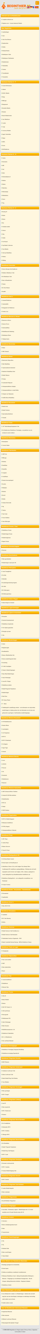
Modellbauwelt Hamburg (8, 331)
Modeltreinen (5, 62)
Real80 (4, 291)
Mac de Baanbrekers (7, 280)
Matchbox (4, 188)
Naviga (4, 379)
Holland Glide (5, 1248)
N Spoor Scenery (6, 884)
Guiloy (4, 158)
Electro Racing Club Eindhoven (9, 269)
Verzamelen (5, 76)
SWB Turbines (5, 810)
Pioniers (4, 1114)
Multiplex (4, 487)
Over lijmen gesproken (7, 627)
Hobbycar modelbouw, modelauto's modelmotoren (14, 1272)
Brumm (4, 111)
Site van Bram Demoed (7, 1040)
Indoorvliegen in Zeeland (8, 602)
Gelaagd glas (5, 950)
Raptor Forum (5, 541)
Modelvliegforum (6, 537)
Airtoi (3, 644)
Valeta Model (5, 1256)
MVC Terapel (5, 1094)
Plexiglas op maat (6, 631)
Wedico (4, 256)
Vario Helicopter (6, 521)
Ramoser (4, 782)
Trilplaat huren (5, 339)
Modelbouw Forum (6, 530)
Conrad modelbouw (7, 979)
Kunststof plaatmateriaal (8, 620)
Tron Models (5, 249)
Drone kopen (5, 1268)
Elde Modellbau (6, 364)
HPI (3, 165)
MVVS (4, 736)
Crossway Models (6, 130)
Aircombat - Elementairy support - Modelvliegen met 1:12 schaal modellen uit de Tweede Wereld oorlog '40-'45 (17, 1211)
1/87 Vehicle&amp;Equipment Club (10, 426)
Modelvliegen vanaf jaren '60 (9, 562)
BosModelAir (5, 651)
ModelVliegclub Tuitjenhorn (9, 688)
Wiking (4, 260)
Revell (3, 495)
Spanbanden (5, 897)
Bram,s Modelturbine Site (8, 655)
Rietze (3, 219)
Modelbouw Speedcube (7, 624)
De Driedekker (5, 1143)
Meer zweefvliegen (6, 1252)
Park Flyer (4, 696)
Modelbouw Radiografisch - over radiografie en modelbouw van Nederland (17, 879)
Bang (3, 96)
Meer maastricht (6, 1107)
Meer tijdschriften (6, 967)
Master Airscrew (6, 846)
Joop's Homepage (6, 677)
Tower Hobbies (5, 517)
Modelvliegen (5, 692)
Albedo (4, 89)
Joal (3, 169)
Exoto (3, 145)
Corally (4, 123)
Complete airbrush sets (7, 19)
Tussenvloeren (5, 1232)
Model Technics (6, 410)
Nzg (3, 203)
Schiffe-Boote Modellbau (8, 397)
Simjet (3, 806)
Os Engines (5, 744)
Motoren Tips (5, 987)
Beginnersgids (5, 647)
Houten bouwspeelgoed (7, 480)
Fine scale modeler (6, 959)
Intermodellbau (5, 327)
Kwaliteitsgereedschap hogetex (9, 582)
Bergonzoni (5, 104)
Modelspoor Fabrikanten (8, 58)
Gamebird (4, 914)
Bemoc (4, 1003)
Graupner (4, 472)
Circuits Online (5, 445)
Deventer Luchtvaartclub (8, 1163)
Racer (3, 970)
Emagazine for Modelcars (8, 307)
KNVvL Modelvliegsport (8, 819)
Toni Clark (4, 514)
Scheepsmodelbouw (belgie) (9, 386)
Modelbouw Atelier (6, 1285)
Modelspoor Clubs (6, 54)
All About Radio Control (8, 859)
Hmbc (3, 347)
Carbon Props (5, 842)
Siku (3, 234)
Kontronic (4, 775)
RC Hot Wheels (6, 287)
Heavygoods (5, 1014)
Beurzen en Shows (6, 320)
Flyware (4, 767)
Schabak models (6, 226)
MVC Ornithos (5, 1130)
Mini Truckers (5, 1025)
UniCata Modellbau (7, 252)
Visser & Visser (6, 850)
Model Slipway (5, 375)
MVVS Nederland (6, 740)
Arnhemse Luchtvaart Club (8, 1070)
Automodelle (5, 304)
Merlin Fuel (5, 406)
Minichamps (5, 191)
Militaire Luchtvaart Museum (9, 1319)
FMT (3, 963)
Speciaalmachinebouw (7, 413)
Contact (23, 1331)
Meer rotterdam (6, 1192)
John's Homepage (6, 1022)
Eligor (3, 138)
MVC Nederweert (6, 1110)
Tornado (4, 417)
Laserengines (5, 729)
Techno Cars (5, 311)
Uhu (3, 635)
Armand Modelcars (6, 300)
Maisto (4, 184)
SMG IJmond (5, 351)
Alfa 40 (4, 995)
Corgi (3, 126)
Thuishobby (5, 65)
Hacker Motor (5, 725)
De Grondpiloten (6, 1123)
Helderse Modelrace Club (8, 272)
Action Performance (7, 85)
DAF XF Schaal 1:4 (7, 1007)
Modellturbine (5, 799)
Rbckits (4, 491)
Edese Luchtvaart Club (7, 1074)
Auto (3, 35)
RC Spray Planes (6, 700)
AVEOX (4, 764)
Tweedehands (5, 73)
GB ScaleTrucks (6, 1010)
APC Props (4, 839)
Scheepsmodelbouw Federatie (9, 830)
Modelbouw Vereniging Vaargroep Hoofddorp (13, 1049)
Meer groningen (6, 1090)
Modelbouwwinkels (7, 685)
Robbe (3, 499)
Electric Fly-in (5, 324)
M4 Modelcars (5, 149)
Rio (3, 222)
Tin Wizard (4, 241)
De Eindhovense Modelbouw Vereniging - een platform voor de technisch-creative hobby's (17, 431)
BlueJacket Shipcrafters (7, 360)
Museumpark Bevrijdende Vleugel (10, 1322)
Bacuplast (4, 616)
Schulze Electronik (6, 502)
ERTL (3, 141)
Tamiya (4, 510)
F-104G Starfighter (6, 666)
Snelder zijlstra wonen (7, 1302)
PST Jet (4, 802)
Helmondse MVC (6, 1127)
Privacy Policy (28, 1329)
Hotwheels (4, 161)
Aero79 (4, 1103)
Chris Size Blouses (6, 39)
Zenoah (4, 751)
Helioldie (4, 579)
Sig (3, 506)
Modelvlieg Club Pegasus (8, 1150)
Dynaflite (4, 469)
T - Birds (4, 703)
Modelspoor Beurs (6, 335)
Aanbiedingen (5, 32)
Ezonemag (4, 662)
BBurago (4, 100)
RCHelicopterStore (6, 593)
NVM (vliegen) (5, 826)
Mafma (4, 180)
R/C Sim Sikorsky (6, 918)
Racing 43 (4, 211)
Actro (3, 760)
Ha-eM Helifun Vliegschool (8, 1200)
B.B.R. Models (5, 93)
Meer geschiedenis (6, 559)
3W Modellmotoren (7, 721)
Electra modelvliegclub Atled (9, 658)
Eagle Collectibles (6, 134)
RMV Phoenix (5, 1062)
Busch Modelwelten (7, 115)
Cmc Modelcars (6, 119)
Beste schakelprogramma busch (9, 1224)
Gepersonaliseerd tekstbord (8, 367)
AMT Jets (4, 454)
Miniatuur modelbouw (7, 822)
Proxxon (4, 550)
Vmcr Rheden (5, 1082)
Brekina (4, 461)
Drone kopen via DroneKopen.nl (10, 862)
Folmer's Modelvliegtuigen (8, 670)
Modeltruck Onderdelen (7, 1033)
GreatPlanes (5, 476)
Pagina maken (20, 1329)
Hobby (3, 47)
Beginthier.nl (13, 1329)
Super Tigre (5, 747)
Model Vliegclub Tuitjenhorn (9, 1147)
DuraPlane (4, 465)
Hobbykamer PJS (6, 1018)
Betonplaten (5, 441)
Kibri (3, 173)
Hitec (3, 1228)
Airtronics (4, 1221)
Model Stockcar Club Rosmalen (9, 934)
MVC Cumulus (5, 1167)
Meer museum (5, 1315)
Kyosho (4, 484)
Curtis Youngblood (6, 571)
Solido (3, 237)
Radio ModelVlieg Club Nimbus (10, 1078)
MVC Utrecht (5, 1179)
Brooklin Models (6, 108)
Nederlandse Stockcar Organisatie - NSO (12, 938)
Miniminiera (5, 195)
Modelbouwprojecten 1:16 (8, 1029)
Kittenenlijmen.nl (6, 176)
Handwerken (5, 43)
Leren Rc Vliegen (6, 681)
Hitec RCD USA (6, 905)
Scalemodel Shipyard (7, 382)
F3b (3, 1241)
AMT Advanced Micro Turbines (9, 791)
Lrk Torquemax (5, 732)
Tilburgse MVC (6, 1134)
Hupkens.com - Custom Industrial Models (12, 23)
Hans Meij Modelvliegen (8, 673)
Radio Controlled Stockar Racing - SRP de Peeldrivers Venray (16, 942)
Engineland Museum (7, 1311)
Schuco (4, 230)
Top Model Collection (7, 245)
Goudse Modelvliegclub (8, 1188)
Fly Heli (4, 575)
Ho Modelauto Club (7, 276)
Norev (3, 199)
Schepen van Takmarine (7, 394)
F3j (3, 1244)
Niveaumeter (5, 893)
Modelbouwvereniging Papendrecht (10, 1053)
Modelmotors (5, 779)
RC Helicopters (5, 590)
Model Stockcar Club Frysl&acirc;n (10, 930)
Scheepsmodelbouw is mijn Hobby (10, 390)
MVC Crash (5, 1154)
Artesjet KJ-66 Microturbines (9, 795)
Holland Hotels (5, 50)
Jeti (3, 771)
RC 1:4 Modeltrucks (7, 1037)
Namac (4, 284)
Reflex (3, 922)
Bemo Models (5, 999)
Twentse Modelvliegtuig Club (9, 1170)
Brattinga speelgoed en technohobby (10, 1264)
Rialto (3, 215)
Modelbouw (5, 983)
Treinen (4, 69)
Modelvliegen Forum (7, 534)
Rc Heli (4, 586)
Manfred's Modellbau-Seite (8, 371)
